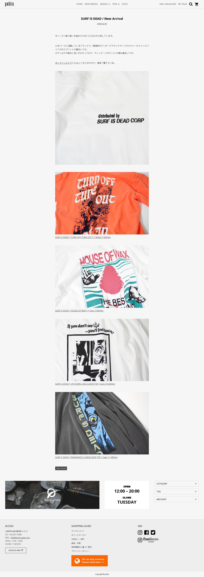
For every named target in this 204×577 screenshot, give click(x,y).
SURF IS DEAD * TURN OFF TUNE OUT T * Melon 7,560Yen (83, 237)
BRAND (103, 4)
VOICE (125, 4)
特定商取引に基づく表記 (81, 547)
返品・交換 (76, 543)
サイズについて (77, 531)
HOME (79, 4)
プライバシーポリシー (80, 551)
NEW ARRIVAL (91, 4)
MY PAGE (182, 4)
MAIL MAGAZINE (168, 4)
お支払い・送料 (77, 539)
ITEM (114, 4)
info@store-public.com (20, 537)
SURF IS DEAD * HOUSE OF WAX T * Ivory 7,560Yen (79, 310)
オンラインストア (63, 63)
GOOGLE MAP (16, 550)
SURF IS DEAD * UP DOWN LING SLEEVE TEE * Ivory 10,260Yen (85, 383)
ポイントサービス (78, 535)
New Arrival (61, 468)
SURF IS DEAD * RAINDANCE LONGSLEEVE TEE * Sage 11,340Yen (86, 457)
